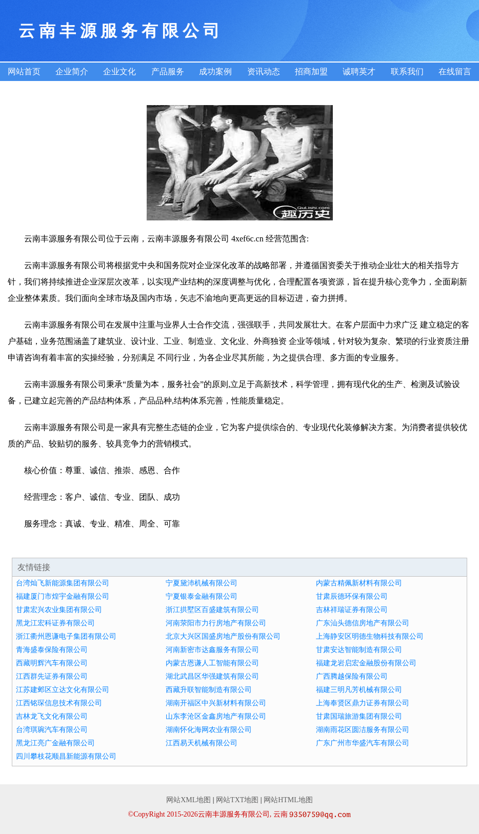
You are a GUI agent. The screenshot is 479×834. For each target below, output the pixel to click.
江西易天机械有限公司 (201, 743)
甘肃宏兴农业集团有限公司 (59, 610)
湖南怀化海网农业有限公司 (209, 730)
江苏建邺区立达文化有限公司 (62, 690)
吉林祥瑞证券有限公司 (352, 610)
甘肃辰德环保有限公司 (352, 596)
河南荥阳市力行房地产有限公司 (216, 623)
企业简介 (71, 71)
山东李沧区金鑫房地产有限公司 (216, 716)
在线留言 (454, 71)
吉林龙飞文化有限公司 (52, 716)
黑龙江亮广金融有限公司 (55, 743)
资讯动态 (263, 71)
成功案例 (215, 71)
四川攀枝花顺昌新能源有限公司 (66, 756)
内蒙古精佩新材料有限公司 (359, 583)
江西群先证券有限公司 (52, 676)
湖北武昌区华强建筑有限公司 (212, 676)
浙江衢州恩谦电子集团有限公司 (66, 636)
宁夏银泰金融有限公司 (201, 596)
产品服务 (167, 71)
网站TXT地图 (237, 800)
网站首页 (24, 71)
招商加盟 (311, 71)
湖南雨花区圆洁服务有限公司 (362, 730)
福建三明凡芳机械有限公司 (359, 690)
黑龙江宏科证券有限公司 (55, 623)
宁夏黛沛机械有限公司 (201, 583)
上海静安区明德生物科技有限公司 (370, 636)
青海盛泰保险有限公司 (52, 650)
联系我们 (407, 71)
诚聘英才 (359, 71)
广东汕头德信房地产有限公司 (362, 623)
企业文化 (119, 71)
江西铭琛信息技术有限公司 (59, 703)
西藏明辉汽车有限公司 (52, 663)
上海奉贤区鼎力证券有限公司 (362, 703)
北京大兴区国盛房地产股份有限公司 (223, 636)
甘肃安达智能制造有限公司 (359, 650)
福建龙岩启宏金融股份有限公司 (366, 663)
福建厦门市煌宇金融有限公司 (62, 596)
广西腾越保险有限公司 (352, 676)
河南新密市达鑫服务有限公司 (212, 650)
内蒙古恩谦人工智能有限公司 (212, 663)
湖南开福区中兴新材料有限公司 (216, 703)
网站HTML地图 (288, 800)
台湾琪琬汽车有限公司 (52, 730)
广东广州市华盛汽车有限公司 (362, 743)
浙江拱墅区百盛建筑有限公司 (212, 610)
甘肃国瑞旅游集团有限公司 (359, 716)
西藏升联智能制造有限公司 (209, 690)
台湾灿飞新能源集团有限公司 (62, 583)
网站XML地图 (188, 800)
